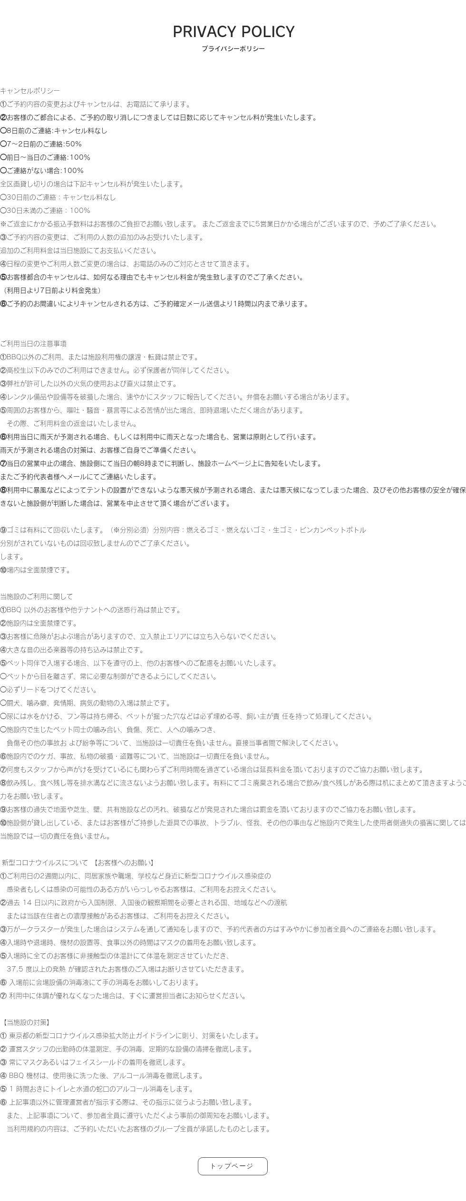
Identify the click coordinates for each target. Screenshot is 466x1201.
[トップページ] (233, 1166)
